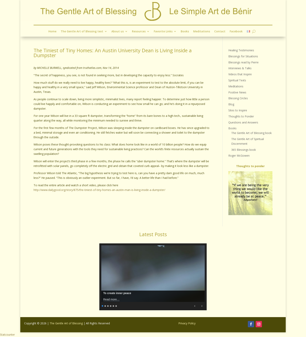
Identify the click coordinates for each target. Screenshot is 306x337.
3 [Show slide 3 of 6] (108, 305)
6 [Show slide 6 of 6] (116, 305)
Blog (231, 104)
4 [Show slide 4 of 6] (111, 305)
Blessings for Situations (243, 56)
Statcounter (7, 334)
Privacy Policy (187, 323)
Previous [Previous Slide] (195, 306)
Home (52, 31)
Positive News (237, 92)
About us (117, 31)
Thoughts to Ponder (241, 116)
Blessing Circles (238, 98)
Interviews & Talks (240, 68)
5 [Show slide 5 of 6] (114, 305)
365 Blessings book (243, 150)
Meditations (201, 31)
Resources (139, 31)
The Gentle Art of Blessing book (251, 133)
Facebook (236, 31)
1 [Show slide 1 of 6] (103, 305)
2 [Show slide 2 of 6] (105, 305)
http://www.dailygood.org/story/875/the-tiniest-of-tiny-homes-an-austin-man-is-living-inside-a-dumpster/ (99, 190)
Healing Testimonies (241, 50)
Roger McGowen (239, 155)
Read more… (111, 299)
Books (185, 31)
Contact (219, 31)
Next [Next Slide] (202, 306)
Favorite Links (163, 31)
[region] (250, 193)
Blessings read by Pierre (243, 62)
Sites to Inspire (237, 110)
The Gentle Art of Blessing (66, 323)
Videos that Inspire (240, 74)
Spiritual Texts (237, 80)
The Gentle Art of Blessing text (81, 31)
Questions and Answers (243, 122)
